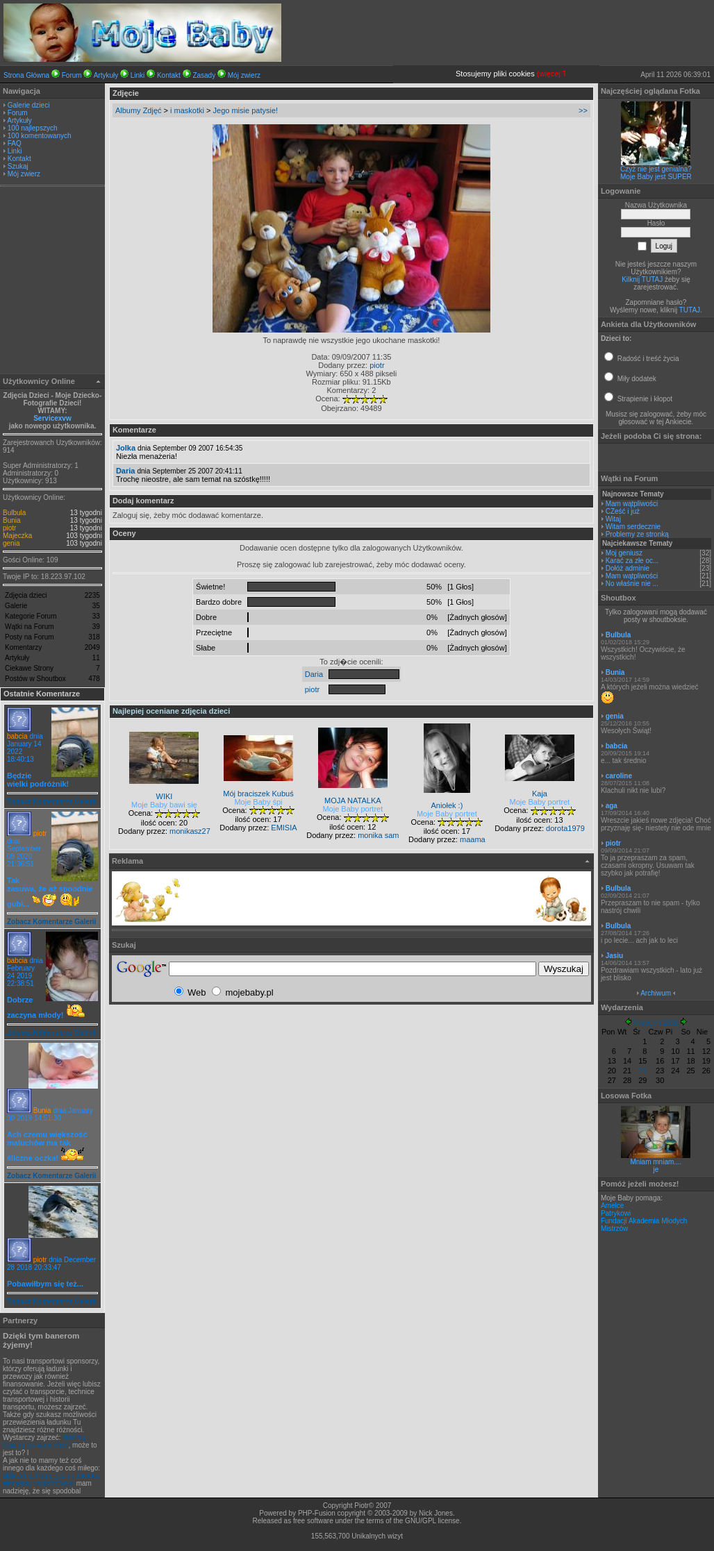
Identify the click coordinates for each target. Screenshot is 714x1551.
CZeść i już (623, 511)
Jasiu (615, 955)
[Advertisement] (52, 282)
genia (11, 543)
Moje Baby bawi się (164, 804)
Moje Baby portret (352, 809)
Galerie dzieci (29, 105)
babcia (17, 736)
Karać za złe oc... (632, 560)
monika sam (378, 835)
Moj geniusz (624, 553)
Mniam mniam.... (655, 1162)
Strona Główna (26, 75)
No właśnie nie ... (632, 583)
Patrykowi (616, 1213)
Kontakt (169, 75)
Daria (125, 471)
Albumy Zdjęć (138, 110)
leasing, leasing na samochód (45, 1441)
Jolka (125, 448)
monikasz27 (189, 831)
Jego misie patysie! (246, 110)
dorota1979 (565, 828)
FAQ (15, 143)
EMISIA (284, 827)
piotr (9, 528)
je (656, 1169)
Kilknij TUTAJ (642, 279)
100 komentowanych (40, 136)
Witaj (613, 519)
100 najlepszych (33, 128)
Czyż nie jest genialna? (656, 169)
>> (583, 110)
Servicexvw (52, 418)
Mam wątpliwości (632, 504)
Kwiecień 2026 (656, 1023)
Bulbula (14, 513)
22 (642, 1070)
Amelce (612, 1205)
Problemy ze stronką (637, 534)
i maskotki (187, 110)
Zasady (203, 75)
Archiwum (655, 993)
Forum (72, 75)
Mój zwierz (244, 75)
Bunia (12, 520)
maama (472, 839)
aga (611, 806)
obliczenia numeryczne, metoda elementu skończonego (52, 1479)
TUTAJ (689, 310)
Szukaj (18, 166)
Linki (138, 75)
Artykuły (106, 75)
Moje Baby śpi (258, 802)
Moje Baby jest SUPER (656, 177)
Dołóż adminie (627, 568)
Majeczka (17, 535)
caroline (619, 776)
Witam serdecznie (633, 526)
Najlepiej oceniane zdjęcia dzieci (171, 711)
